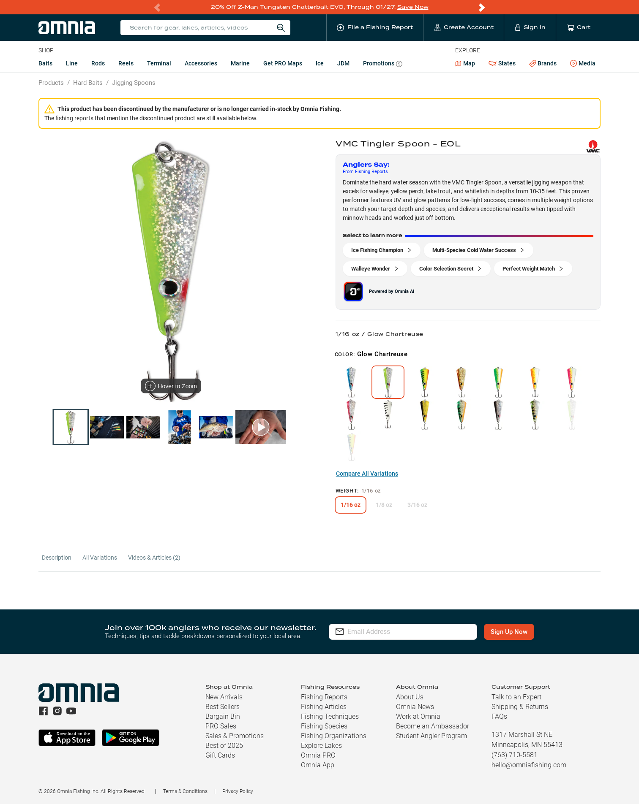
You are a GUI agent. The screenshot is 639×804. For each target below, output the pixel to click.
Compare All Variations (367, 473)
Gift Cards (220, 755)
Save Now (413, 7)
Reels (126, 63)
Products (51, 83)
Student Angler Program (431, 736)
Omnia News (415, 707)
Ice (320, 63)
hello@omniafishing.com (529, 765)
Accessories (201, 63)
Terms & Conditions (185, 791)
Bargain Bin (222, 716)
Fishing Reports (324, 697)
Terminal (159, 63)
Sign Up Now (509, 632)
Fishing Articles (324, 707)
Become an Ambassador (432, 726)
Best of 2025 (224, 746)
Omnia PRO (318, 755)
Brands (543, 63)
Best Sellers (222, 707)
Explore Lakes (321, 746)
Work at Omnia (418, 716)
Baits (45, 63)
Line (72, 63)
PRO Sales (220, 726)
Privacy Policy (237, 791)
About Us (409, 697)
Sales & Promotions (234, 736)
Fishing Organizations (333, 736)
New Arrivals (224, 697)
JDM (343, 63)
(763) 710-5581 (515, 755)
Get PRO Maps (282, 63)
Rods (98, 63)
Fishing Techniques (330, 716)
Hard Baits (88, 83)
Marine (240, 63)
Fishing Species (324, 726)
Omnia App (317, 765)
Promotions (382, 64)
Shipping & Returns (520, 707)
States (502, 64)
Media (582, 64)
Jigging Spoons (134, 83)
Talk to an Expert (516, 697)
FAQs (499, 716)
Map (465, 63)
